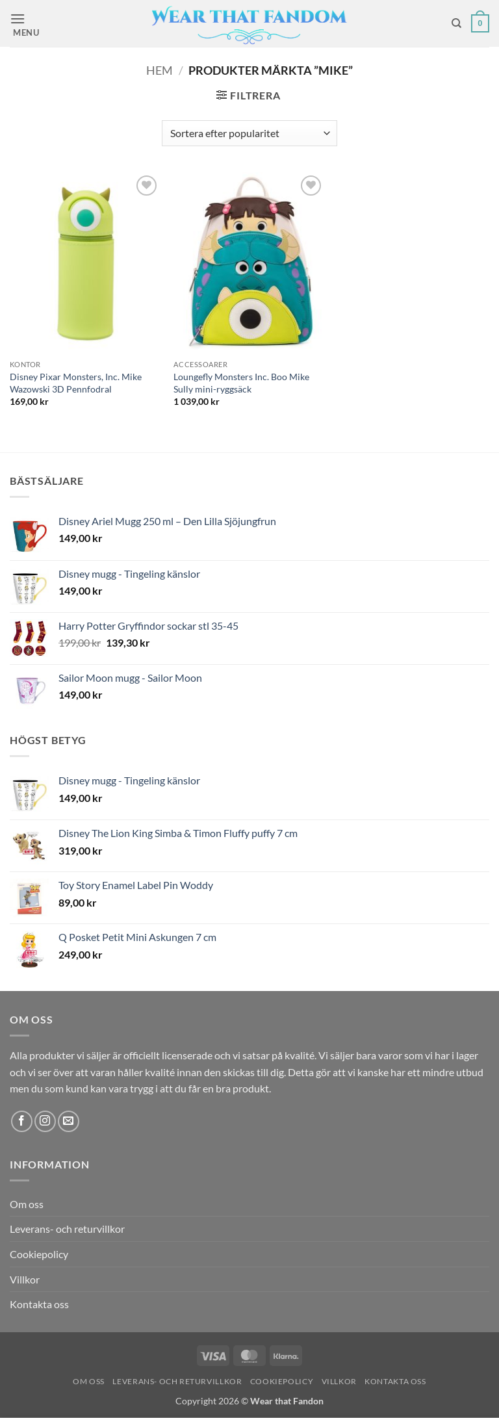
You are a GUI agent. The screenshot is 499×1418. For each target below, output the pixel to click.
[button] (30, 24)
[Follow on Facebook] (21, 1121)
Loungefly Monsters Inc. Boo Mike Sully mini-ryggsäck (241, 382)
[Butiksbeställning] (249, 133)
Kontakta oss (39, 1304)
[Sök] (456, 23)
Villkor (25, 1279)
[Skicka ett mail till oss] (68, 1121)
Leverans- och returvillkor (67, 1228)
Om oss (27, 1204)
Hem (159, 70)
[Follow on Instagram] (45, 1121)
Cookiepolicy (39, 1254)
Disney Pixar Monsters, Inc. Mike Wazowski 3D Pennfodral (76, 382)
